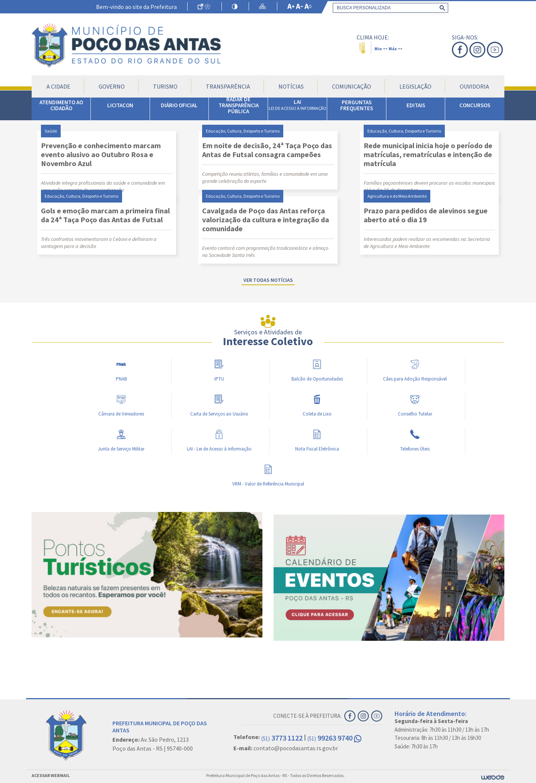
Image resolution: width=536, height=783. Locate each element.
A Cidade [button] (58, 86)
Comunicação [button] (351, 86)
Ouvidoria (474, 86)
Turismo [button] (165, 86)
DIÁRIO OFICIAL (179, 105)
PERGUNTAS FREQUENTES (356, 105)
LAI (297, 104)
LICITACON (120, 105)
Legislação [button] (415, 86)
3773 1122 (282, 737)
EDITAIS (415, 105)
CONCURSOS (474, 105)
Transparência (228, 86)
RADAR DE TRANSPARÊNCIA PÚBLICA (238, 105)
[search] (389, 7)
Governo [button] (112, 86)
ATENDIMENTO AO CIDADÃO (61, 105)
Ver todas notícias (268, 280)
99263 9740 (334, 737)
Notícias (291, 86)
